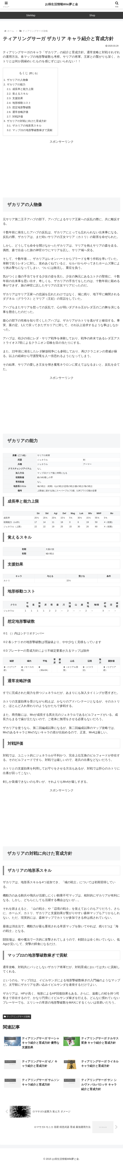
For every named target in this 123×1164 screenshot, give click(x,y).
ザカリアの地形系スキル (26, 125)
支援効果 (17, 98)
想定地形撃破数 (21, 107)
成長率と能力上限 (23, 88)
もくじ (23, 73)
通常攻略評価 (20, 111)
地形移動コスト (21, 102)
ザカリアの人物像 (17, 79)
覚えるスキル (20, 93)
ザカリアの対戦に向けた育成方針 (27, 120)
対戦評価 (17, 116)
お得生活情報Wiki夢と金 (61, 4)
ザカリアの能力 (16, 84)
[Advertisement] (61, 168)
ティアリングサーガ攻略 (17, 1016)
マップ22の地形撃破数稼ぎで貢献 (32, 130)
